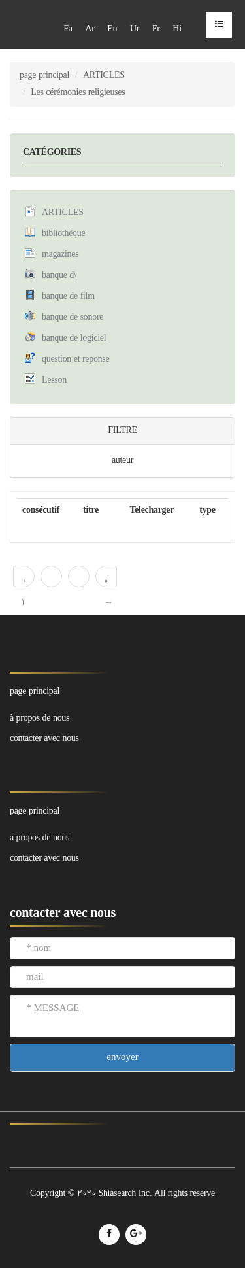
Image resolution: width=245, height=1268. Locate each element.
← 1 (26, 581)
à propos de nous (39, 838)
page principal (44, 75)
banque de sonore (72, 317)
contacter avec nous (44, 858)
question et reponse (75, 359)
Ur (134, 29)
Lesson (54, 380)
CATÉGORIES (52, 152)
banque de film (68, 296)
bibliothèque (63, 234)
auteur (122, 460)
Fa (67, 29)
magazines (60, 254)
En (112, 29)
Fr (156, 29)
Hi (176, 29)
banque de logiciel (74, 338)
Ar (89, 29)
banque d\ (59, 275)
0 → (108, 581)
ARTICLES (104, 75)
